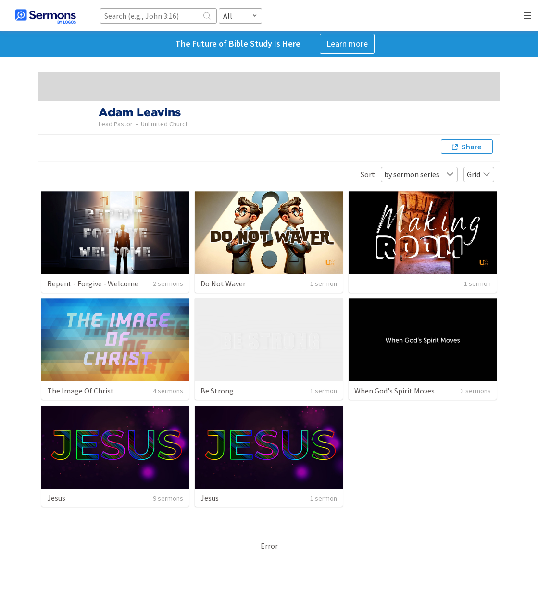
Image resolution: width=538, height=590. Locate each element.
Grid (479, 174)
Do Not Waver (223, 283)
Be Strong (217, 390)
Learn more (347, 43)
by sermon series (419, 174)
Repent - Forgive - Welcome (92, 283)
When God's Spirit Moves (394, 390)
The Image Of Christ (80, 390)
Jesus (56, 498)
